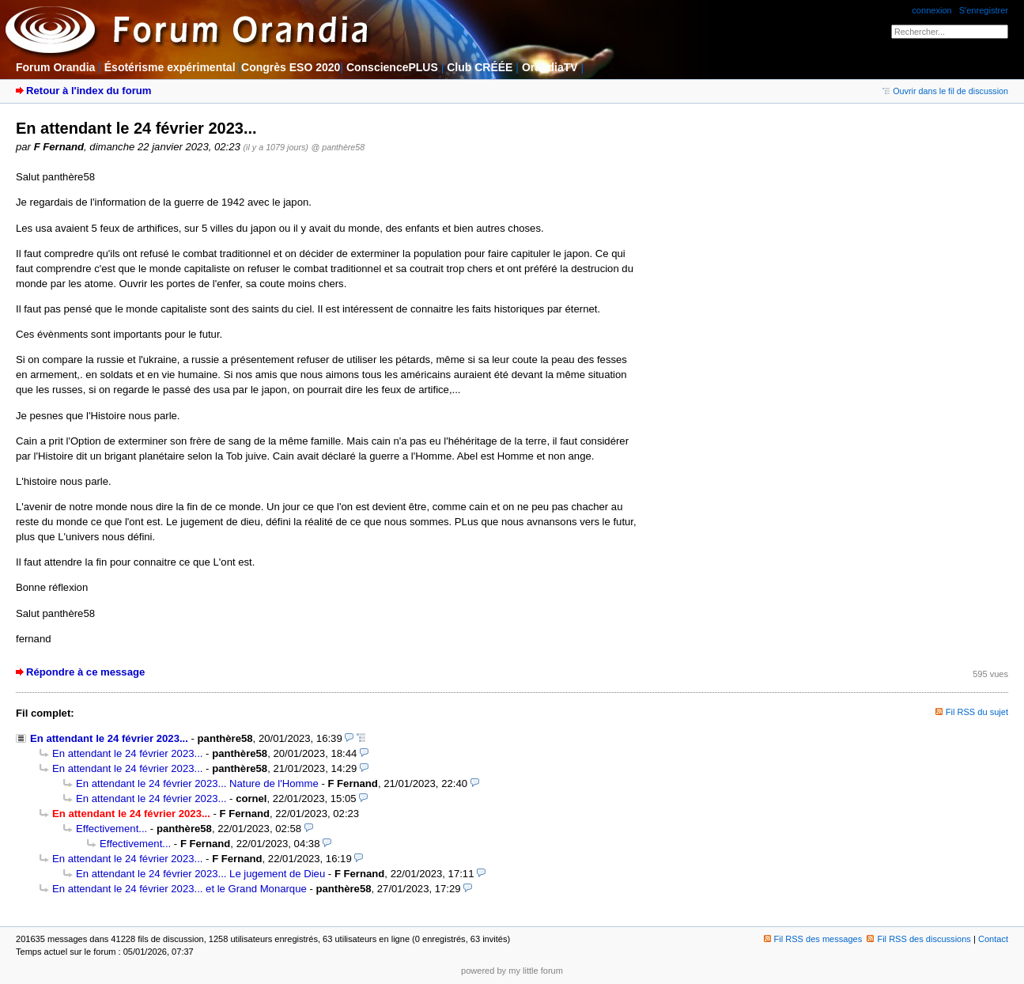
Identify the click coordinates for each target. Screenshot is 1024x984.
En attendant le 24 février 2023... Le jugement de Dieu (200, 874)
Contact (993, 939)
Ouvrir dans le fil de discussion (945, 91)
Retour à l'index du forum (88, 91)
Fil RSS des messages (813, 939)
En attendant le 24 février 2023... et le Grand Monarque (179, 889)
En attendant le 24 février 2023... (109, 738)
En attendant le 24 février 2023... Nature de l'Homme (197, 783)
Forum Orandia (55, 67)
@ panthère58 (338, 147)
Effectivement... (111, 829)
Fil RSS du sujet (977, 712)
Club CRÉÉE (479, 67)
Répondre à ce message (85, 672)
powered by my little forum (512, 970)
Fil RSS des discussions (919, 939)
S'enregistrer (983, 10)
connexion (931, 10)
